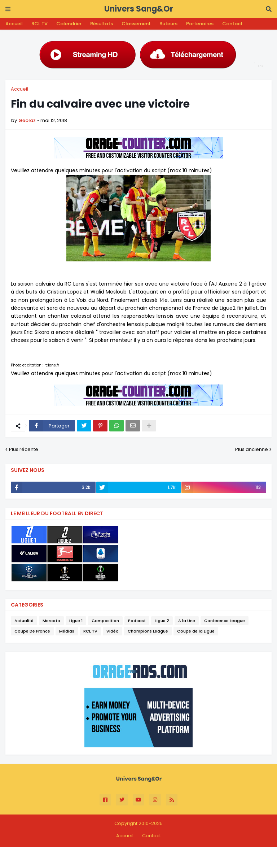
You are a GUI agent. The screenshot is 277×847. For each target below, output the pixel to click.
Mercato (51, 621)
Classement (136, 23)
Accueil (14, 23)
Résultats (101, 23)
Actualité (24, 621)
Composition (105, 621)
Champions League (148, 631)
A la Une (186, 621)
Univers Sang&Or (138, 8)
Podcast (137, 621)
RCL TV (39, 23)
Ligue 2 (162, 621)
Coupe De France (32, 631)
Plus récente (23, 449)
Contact (232, 23)
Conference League (224, 621)
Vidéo (112, 631)
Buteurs (168, 23)
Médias (66, 631)
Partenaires (200, 23)
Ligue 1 (76, 621)
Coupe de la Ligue (196, 631)
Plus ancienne (251, 449)
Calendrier (69, 23)
